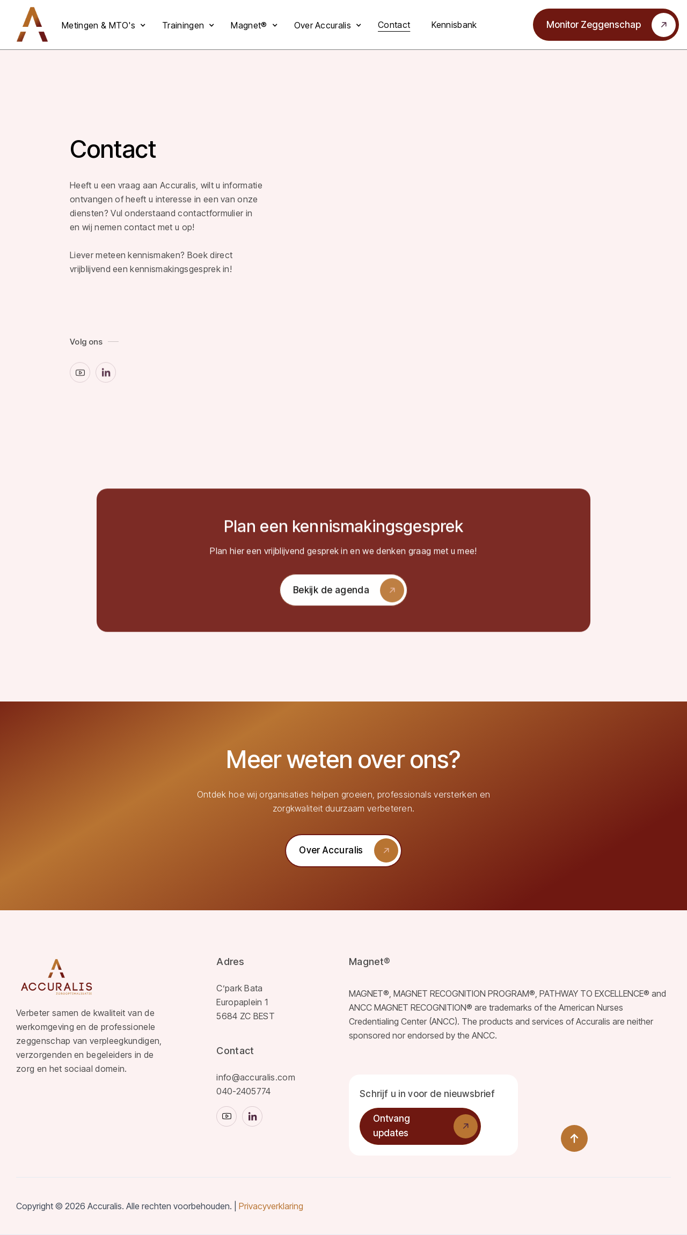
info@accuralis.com (255, 1077)
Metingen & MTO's (98, 25)
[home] (32, 24)
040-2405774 (243, 1091)
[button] (106, 25)
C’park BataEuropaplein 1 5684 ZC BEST (245, 1002)
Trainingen (183, 25)
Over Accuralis (322, 25)
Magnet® (249, 25)
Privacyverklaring (271, 1206)
